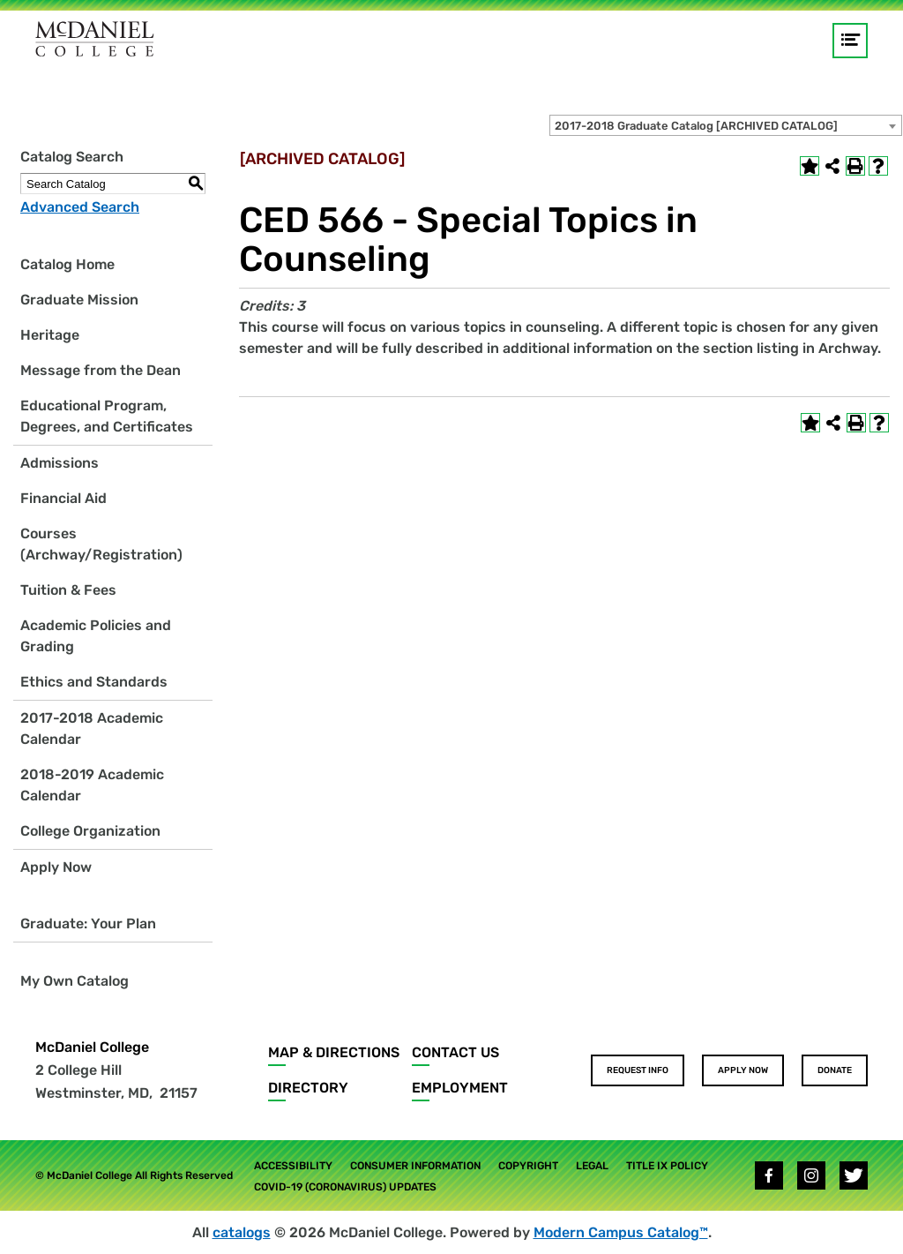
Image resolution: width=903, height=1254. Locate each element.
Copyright (528, 1166)
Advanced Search (79, 207)
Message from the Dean (100, 370)
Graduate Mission (79, 299)
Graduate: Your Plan (88, 923)
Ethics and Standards (94, 681)
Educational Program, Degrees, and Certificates (106, 416)
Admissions (59, 462)
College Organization (90, 830)
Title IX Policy (667, 1166)
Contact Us (455, 1052)
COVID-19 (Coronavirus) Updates (345, 1187)
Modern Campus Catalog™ (621, 1232)
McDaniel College (92, 1047)
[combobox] (725, 125)
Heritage (49, 335)
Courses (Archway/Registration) (101, 544)
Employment (460, 1087)
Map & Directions (333, 1052)
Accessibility (293, 1166)
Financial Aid (63, 498)
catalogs (242, 1232)
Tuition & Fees (68, 590)
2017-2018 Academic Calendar (91, 728)
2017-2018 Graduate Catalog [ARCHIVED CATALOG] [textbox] (696, 125)
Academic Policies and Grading (95, 636)
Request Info (637, 1070)
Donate (834, 1070)
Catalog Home (67, 264)
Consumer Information (415, 1166)
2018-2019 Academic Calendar (92, 785)
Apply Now (56, 867)
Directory (308, 1087)
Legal (592, 1166)
